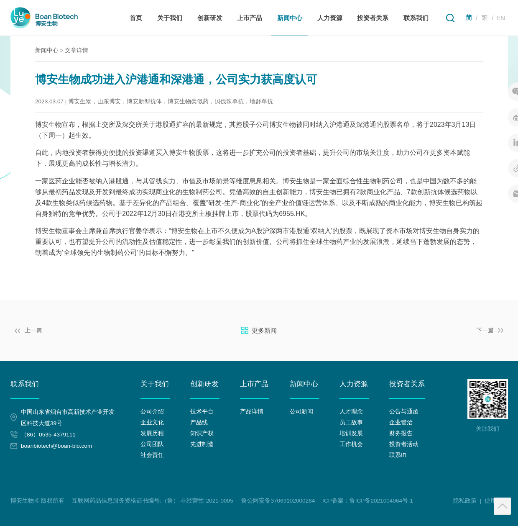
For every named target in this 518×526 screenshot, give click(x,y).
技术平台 (202, 411)
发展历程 (152, 433)
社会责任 (152, 455)
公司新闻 (301, 411)
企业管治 (401, 422)
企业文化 (152, 422)
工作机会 (351, 444)
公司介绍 (152, 411)
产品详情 (251, 411)
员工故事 (351, 422)
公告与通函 (403, 411)
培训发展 (351, 433)
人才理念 (351, 411)
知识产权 (202, 433)
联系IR (398, 455)
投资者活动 (403, 444)
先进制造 (202, 444)
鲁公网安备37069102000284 (278, 500)
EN (500, 17)
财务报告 (401, 433)
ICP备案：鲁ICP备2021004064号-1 (367, 501)
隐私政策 (465, 501)
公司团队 (152, 444)
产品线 (199, 422)
